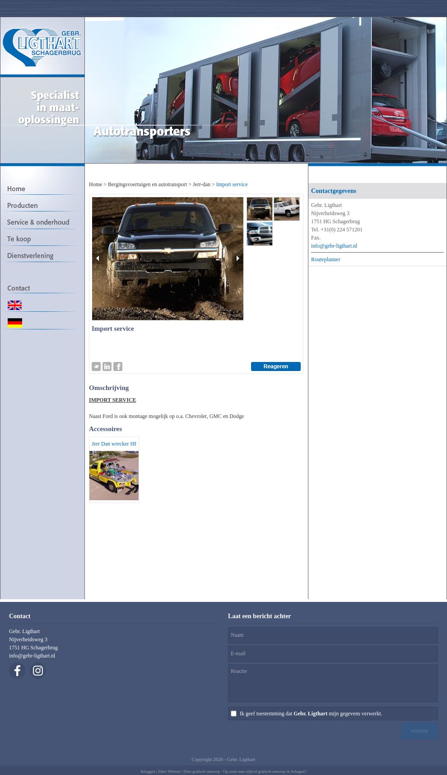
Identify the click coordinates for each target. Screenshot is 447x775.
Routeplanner (325, 259)
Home (95, 184)
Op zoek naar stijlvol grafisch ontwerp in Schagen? (264, 771)
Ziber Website (169, 771)
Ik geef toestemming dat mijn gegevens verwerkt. (311, 713)
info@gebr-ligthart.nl (334, 246)
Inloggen (147, 771)
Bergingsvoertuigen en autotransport (147, 184)
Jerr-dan (201, 184)
